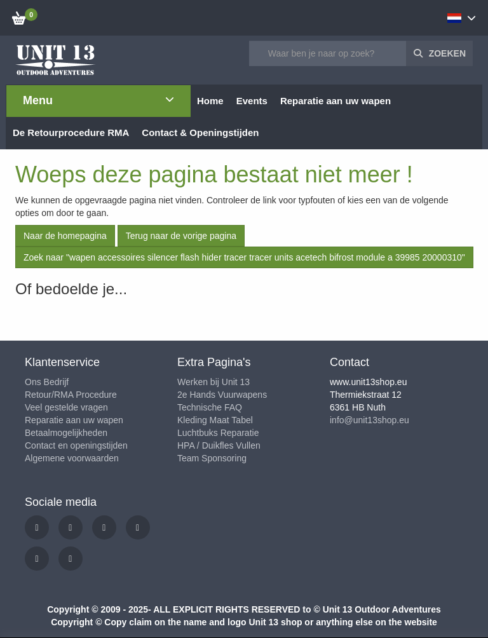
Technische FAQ (209, 407)
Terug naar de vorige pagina (181, 236)
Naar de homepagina (65, 236)
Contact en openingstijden (76, 445)
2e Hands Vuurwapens (222, 395)
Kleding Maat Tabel (215, 420)
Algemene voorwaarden (72, 458)
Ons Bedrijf (47, 382)
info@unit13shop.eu (369, 420)
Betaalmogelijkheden (66, 433)
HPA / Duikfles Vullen (219, 445)
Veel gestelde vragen (66, 407)
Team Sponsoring (212, 458)
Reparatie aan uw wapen (74, 420)
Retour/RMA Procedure (71, 395)
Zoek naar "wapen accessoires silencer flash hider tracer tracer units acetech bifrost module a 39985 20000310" (244, 257)
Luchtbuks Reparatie (218, 433)
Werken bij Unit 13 (213, 382)
